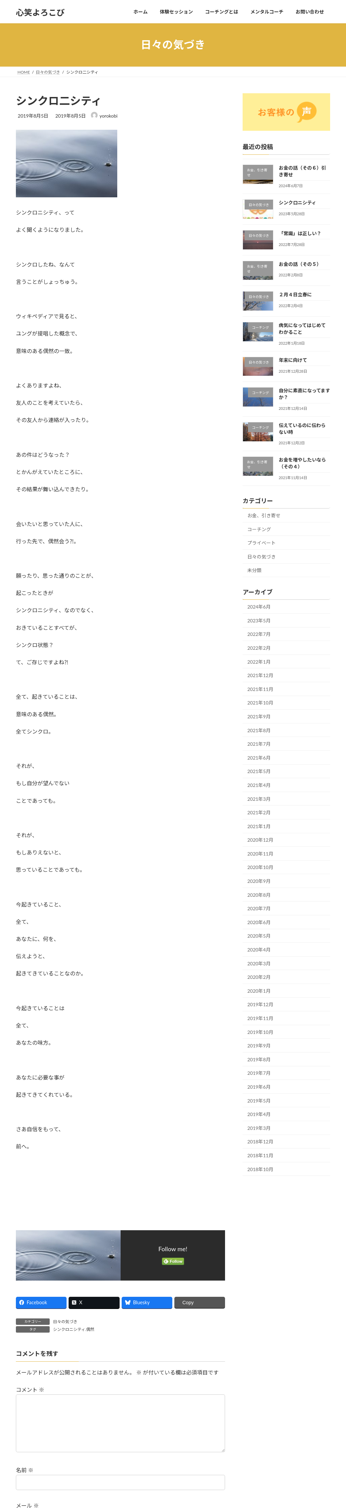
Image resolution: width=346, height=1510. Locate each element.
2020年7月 (259, 908)
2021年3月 (259, 798)
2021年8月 (259, 730)
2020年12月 (260, 840)
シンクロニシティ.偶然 (73, 1329)
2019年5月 (259, 1100)
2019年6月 (259, 1087)
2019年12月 (260, 1004)
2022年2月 (259, 648)
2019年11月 (260, 1018)
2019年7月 (259, 1073)
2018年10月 (260, 1169)
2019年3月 (259, 1128)
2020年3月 (259, 963)
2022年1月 (259, 661)
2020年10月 (260, 867)
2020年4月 (259, 949)
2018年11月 (260, 1155)
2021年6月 (259, 757)
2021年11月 (260, 689)
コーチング (259, 529)
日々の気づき (65, 1321)
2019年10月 (260, 1032)
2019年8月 (259, 1059)
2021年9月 (259, 716)
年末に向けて (293, 360)
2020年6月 (259, 922)
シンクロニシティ (297, 202)
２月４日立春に (295, 294)
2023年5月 (259, 620)
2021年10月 (260, 703)
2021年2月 (259, 812)
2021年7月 (259, 744)
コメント (30, 1389)
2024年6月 (259, 607)
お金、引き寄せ (263, 515)
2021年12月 (260, 675)
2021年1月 (259, 826)
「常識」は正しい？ (300, 233)
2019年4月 (259, 1114)
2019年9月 (259, 1045)
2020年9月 (259, 881)
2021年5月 (259, 771)
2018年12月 (260, 1141)
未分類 (254, 570)
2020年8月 (259, 894)
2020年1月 (259, 990)
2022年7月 (259, 634)
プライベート (261, 543)
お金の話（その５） (300, 264)
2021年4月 (259, 785)
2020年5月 (259, 936)
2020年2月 (259, 977)
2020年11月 (260, 853)
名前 (24, 1481)
